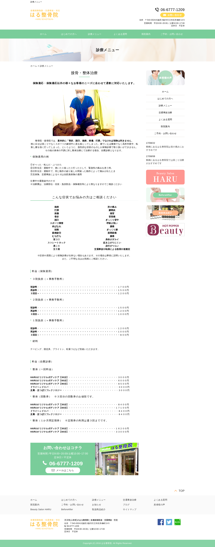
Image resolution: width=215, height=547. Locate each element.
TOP (182, 490)
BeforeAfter (67, 509)
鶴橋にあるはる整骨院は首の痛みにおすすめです (165, 148)
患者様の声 (159, 504)
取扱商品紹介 (98, 509)
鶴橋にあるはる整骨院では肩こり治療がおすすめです (165, 161)
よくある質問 (120, 34)
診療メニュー (94, 34)
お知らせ (96, 504)
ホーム (43, 34)
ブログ (126, 504)
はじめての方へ (69, 34)
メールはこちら (65, 470)
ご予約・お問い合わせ (172, 34)
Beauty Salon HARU (40, 509)
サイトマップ (129, 509)
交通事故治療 (165, 112)
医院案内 (146, 34)
